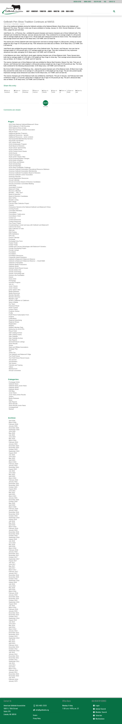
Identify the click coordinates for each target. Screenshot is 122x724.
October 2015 (13, 600)
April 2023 (12, 460)
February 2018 (13, 550)
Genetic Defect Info (15, 270)
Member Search (100, 712)
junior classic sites (14, 289)
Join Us (11, 284)
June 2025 (12, 431)
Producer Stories (14, 311)
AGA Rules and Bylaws (16, 140)
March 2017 (12, 570)
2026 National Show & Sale (17, 128)
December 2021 (14, 483)
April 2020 (12, 505)
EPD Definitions (14, 234)
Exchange (12, 239)
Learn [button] (62, 11)
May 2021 (12, 492)
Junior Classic (13, 286)
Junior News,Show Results (17, 394)
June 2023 (12, 456)
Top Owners (12, 363)
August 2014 (13, 620)
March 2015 (12, 607)
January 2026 (13, 426)
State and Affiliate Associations (18, 347)
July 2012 (12, 652)
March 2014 (12, 629)
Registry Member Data (16, 327)
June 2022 (12, 473)
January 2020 (13, 510)
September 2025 (14, 429)
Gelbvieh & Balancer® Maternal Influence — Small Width (27, 261)
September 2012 (14, 650)
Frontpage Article (14, 382)
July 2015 (12, 605)
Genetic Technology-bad (16, 273)
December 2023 (14, 446)
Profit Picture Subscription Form (19, 315)
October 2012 (13, 649)
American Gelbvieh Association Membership (23, 171)
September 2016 (14, 580)
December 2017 (14, 553)
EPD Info (12, 236)
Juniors (11, 396)
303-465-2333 (40, 705)
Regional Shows (14, 322)
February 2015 (13, 609)
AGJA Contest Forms (15, 149)
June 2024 (12, 437)
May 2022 (12, 474)
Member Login (13, 298)
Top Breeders (13, 361)
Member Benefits (14, 295)
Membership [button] (34, 11)
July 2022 (12, 471)
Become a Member (15, 191)
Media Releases (14, 291)
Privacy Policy (13, 309)
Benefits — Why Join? (16, 192)
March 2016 (12, 591)
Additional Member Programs (18, 133)
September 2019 (14, 517)
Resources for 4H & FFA (16, 329)
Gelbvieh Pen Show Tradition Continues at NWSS (29, 21)
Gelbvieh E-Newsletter (16, 262)
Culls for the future (15, 227)
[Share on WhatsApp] (27, 91)
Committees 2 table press (17, 214)
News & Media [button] (70, 11)
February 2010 (13, 679)
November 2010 (14, 676)
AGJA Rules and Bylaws (16, 162)
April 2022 (12, 476)
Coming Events (14, 209)
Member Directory (14, 297)
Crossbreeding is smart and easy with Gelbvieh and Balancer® (29, 225)
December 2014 (14, 613)
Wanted (11, 409)
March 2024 (12, 440)
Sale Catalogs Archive (16, 338)
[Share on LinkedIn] (46, 91)
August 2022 (13, 469)
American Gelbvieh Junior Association (21, 174)
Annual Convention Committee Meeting (21, 183)
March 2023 (12, 462)
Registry (11, 325)
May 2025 (12, 433)
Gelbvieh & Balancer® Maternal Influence (22, 259)
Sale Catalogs (13, 336)
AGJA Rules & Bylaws (16, 160)
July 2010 (12, 677)
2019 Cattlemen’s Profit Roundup (19, 126)
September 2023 (14, 451)
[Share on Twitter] (18, 91)
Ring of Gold (13, 331)
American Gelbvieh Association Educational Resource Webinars (29, 169)
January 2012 (13, 654)
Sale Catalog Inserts (15, 334)
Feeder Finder (13, 243)
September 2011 (14, 661)
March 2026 (12, 422)
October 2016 (13, 579)
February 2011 (13, 670)
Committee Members (15, 210)
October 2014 (13, 616)
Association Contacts (15, 187)
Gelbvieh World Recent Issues (18, 268)
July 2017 (12, 562)
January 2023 (13, 465)
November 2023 (14, 447)
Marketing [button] (57, 11)
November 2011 (14, 658)
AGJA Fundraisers (14, 155)
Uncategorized (13, 407)
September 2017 (14, 559)
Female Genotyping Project (17, 248)
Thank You (12, 352)
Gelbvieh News (13, 384)
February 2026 (13, 424)
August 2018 (13, 539)
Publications (12, 318)
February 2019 (13, 528)
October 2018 (13, 535)
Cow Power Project (15, 223)
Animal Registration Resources (19, 178)
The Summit (12, 360)
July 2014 (12, 622)
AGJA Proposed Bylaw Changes (19, 158)
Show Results (16, 24)
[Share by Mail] (79, 91)
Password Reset (14, 306)
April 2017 (12, 568)
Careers (11, 205)
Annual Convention (15, 370)
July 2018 (12, 541)
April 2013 (12, 643)
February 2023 (13, 464)
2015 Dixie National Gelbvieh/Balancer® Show (23, 124)
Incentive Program (14, 282)
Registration (12, 324)
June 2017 (12, 564)
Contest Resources (15, 219)
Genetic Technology (15, 271)
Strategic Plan (13, 349)
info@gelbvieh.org (41, 710)
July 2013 (12, 640)
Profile (11, 313)
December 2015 (14, 597)
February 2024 (13, 442)
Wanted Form (13, 369)
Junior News (13, 393)
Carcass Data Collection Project (19, 203)
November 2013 (14, 634)
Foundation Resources (16, 255)
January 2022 (13, 482)
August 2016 (13, 582)
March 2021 (12, 496)
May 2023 (12, 458)
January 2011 (13, 672)
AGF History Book (14, 142)
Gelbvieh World (14, 266)
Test (10, 351)
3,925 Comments (7, 24)
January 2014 (13, 631)
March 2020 (12, 507)
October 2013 (13, 636)
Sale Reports (13, 340)
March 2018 (12, 548)
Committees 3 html (15, 216)
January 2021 (13, 498)
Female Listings (14, 250)
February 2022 (13, 480)
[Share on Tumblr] (55, 91)
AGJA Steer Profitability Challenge (20, 167)
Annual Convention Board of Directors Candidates (25, 182)
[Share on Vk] (63, 91)
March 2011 (12, 668)
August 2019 (13, 519)
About (28, 11)
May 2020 (12, 503)
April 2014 (12, 627)
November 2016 (14, 577)
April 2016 (12, 589)
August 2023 (13, 453)
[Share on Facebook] (9, 91)
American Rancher (15, 176)
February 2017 (13, 571)
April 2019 (12, 525)
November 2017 (14, 555)
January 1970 (13, 681)
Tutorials (97, 715)
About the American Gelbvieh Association (22, 130)
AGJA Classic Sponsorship (17, 148)
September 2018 (14, 537)
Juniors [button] (50, 11)
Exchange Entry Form (16, 241)
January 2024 (13, 444)
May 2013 (12, 641)
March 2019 (12, 526)
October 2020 (13, 501)
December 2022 (14, 467)
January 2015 (13, 611)
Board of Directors (14, 194)
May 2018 (12, 544)
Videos (11, 367)
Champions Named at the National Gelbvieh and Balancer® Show (30, 207)
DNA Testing (13, 232)
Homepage (12, 280)
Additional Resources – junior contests (21, 137)
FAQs (105, 1)
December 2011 (14, 656)
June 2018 (12, 543)
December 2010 (14, 674)
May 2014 (12, 625)
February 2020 (13, 508)
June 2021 (12, 491)
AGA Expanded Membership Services (21, 139)
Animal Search (87, 1)
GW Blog (12, 391)
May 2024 (12, 438)
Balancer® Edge (14, 189)
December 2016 (14, 575)
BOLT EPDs (12, 198)
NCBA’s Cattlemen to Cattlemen (19, 300)
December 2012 (14, 647)
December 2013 (14, 632)
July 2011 (12, 663)
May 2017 (12, 566)
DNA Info (12, 230)
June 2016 (12, 586)
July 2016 (12, 584)
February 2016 (13, 593)
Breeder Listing (77, 1)
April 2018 (12, 546)
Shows (11, 345)
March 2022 (12, 478)
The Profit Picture (14, 356)
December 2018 (14, 532)
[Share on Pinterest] (37, 91)
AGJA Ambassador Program (18, 144)
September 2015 (14, 602)
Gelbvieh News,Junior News (18, 385)
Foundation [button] (43, 11)
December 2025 (14, 428)
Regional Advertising (15, 320)
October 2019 (13, 516)
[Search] (101, 11)
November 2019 (14, 514)
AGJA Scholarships (15, 164)
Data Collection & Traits (16, 228)
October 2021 (13, 487)
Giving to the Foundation (16, 275)
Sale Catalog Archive (15, 333)
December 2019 (14, 512)
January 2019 (13, 530)
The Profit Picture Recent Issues (19, 358)
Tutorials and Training (15, 365)
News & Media (13, 302)
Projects (11, 316)
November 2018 (14, 534)
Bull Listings (12, 201)
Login (96, 705)
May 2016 (12, 588)
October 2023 (13, 449)
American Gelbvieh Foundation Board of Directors (24, 173)
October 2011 (13, 659)
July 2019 (12, 521)
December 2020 (14, 499)
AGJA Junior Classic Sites (17, 156)
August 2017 (13, 561)
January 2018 (13, 552)
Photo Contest (13, 307)
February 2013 (13, 645)
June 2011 (12, 665)
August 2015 (13, 604)
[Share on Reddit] (71, 91)
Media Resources (14, 293)
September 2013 (14, 638)
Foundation (12, 252)
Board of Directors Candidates (18, 196)
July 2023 (12, 455)
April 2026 (12, 420)
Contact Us (112, 1)
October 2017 (13, 557)
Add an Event (13, 131)
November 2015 (14, 598)
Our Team (12, 304)
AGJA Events (13, 153)
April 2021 (12, 494)
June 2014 (12, 623)
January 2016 (13, 595)
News (10, 400)
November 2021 (14, 485)
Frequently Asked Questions (18, 257)
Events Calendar (14, 237)
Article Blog (12, 185)
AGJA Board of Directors (16, 146)
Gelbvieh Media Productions (18, 264)
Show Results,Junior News (17, 405)
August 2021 (13, 489)
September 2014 (14, 618)
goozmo (23, 24)
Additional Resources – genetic (19, 135)
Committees (12, 212)
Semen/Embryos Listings (17, 342)
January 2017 (13, 573)
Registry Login (97, 1)
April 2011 (12, 667)
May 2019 (12, 523)
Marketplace (98, 718)
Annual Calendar (14, 180)
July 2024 (12, 435)
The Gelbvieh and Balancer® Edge (20, 354)
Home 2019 (12, 279)
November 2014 (14, 614)
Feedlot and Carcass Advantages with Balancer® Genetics (27, 246)
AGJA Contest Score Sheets (18, 151)
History (11, 277)
